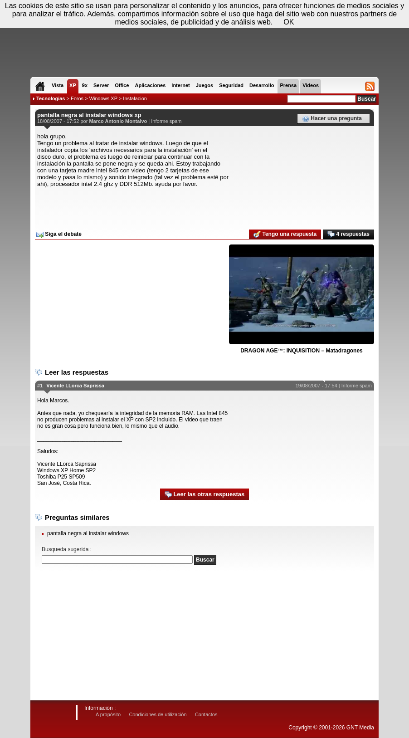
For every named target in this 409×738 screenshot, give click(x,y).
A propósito (108, 714)
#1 (40, 385)
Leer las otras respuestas (204, 495)
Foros (77, 98)
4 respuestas (348, 234)
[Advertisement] (204, 205)
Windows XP (103, 98)
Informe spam (166, 121)
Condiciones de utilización (157, 714)
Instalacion (135, 98)
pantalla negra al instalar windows (88, 533)
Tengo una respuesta (284, 234)
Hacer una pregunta (332, 118)
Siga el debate (59, 234)
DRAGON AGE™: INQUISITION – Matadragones (301, 350)
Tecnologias (50, 98)
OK (288, 22)
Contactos (206, 714)
